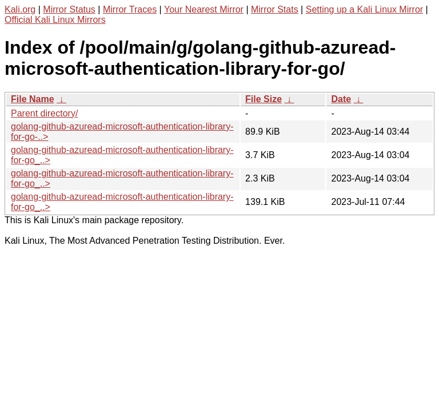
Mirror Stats (274, 9)
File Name (32, 99)
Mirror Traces (130, 9)
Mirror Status (69, 9)
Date (341, 99)
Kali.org (20, 9)
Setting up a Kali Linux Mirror (364, 9)
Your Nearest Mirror (204, 9)
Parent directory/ (44, 113)
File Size (263, 99)
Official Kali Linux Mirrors (55, 20)
